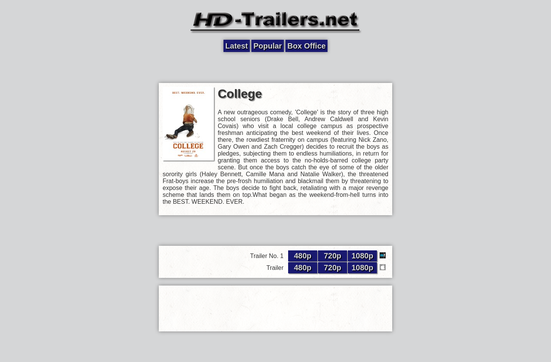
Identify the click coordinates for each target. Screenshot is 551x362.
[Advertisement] (275, 67)
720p (332, 256)
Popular (267, 46)
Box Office (306, 46)
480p (302, 256)
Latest (236, 46)
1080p (362, 256)
